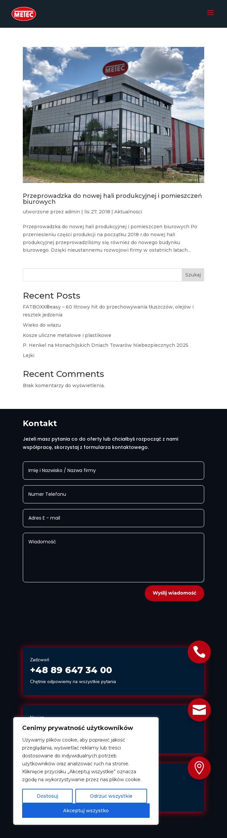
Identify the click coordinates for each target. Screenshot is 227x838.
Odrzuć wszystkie (111, 796)
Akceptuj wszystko (86, 811)
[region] (86, 771)
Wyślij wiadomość (174, 593)
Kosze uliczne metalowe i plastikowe (67, 335)
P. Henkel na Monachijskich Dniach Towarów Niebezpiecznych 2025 (105, 345)
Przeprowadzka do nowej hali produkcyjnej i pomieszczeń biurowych (112, 198)
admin (72, 212)
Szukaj (193, 275)
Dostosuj (47, 796)
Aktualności (128, 212)
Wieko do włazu (42, 325)
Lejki (28, 355)
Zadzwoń (39, 660)
